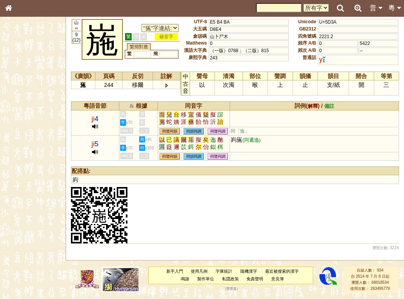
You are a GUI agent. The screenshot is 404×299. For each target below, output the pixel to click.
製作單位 (205, 279)
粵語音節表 (21, 149)
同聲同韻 (169, 131)
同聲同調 (217, 131)
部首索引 (19, 101)
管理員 (231, 289)
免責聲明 (254, 279)
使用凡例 (199, 271)
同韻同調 (193, 131)
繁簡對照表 (21, 254)
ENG (33, 84)
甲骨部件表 (21, 115)
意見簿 (277, 279)
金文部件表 (21, 122)
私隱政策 (230, 279)
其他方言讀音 (23, 214)
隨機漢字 (248, 271)
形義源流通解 (23, 129)
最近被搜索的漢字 (282, 271)
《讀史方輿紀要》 (28, 241)
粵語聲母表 (21, 156)
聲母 (15, 200)
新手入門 (174, 271)
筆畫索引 (19, 108)
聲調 (36, 200)
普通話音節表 (23, 207)
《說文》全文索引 (28, 234)
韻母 (26, 200)
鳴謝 (185, 279)
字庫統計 (224, 271)
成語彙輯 (19, 248)
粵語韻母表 (21, 163)
